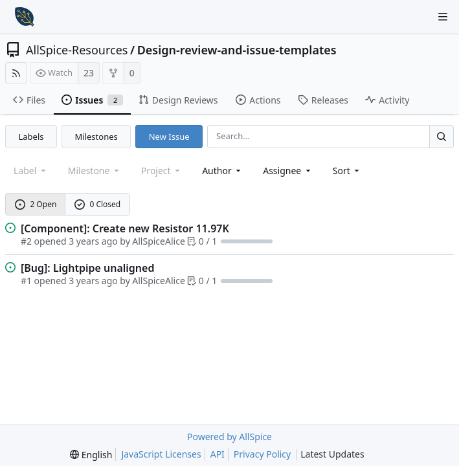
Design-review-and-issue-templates (237, 49)
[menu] (347, 170)
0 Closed (97, 204)
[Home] (24, 17)
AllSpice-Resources (77, 49)
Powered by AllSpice (229, 436)
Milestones (96, 136)
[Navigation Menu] (443, 17)
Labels (31, 136)
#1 (26, 280)
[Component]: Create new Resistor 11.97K (125, 228)
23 (89, 73)
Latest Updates (342, 454)
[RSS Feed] (16, 72)
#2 (26, 241)
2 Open (36, 204)
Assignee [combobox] (288, 170)
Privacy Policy (262, 454)
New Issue (169, 136)
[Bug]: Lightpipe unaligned (87, 267)
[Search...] (441, 136)
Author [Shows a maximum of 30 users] (222, 170)
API (217, 454)
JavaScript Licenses (161, 454)
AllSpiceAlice (158, 241)
